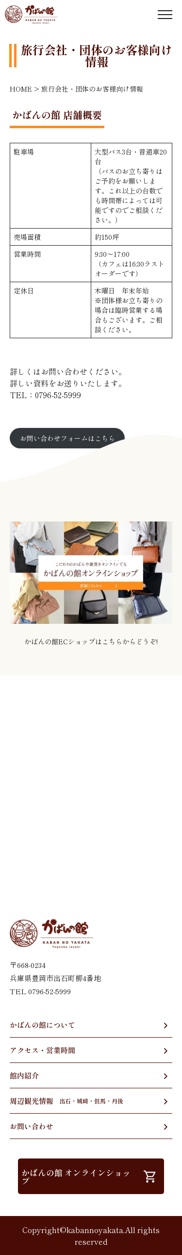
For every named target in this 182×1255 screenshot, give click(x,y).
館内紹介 (24, 1075)
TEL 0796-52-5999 (40, 991)
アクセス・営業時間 (42, 1050)
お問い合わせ (31, 1126)
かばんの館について (42, 1025)
